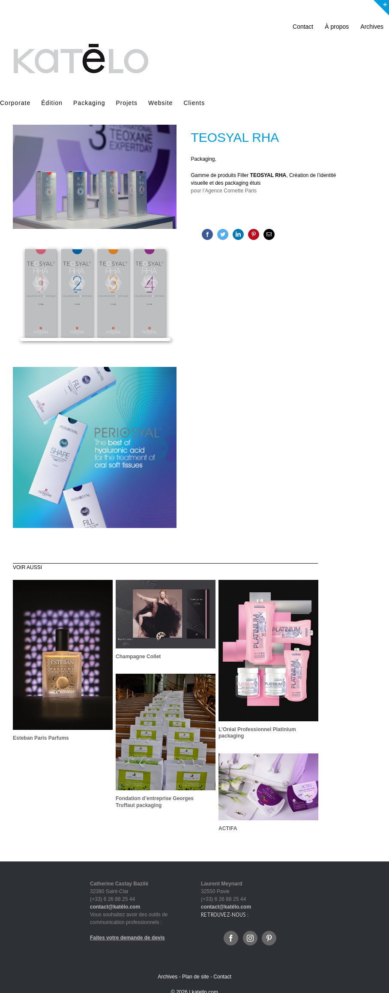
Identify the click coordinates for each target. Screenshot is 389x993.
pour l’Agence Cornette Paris (224, 191)
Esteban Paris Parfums (41, 738)
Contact (222, 977)
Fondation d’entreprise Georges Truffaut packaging (155, 801)
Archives (167, 977)
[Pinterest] (253, 234)
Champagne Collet (138, 657)
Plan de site (195, 977)
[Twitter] (222, 234)
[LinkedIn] (238, 234)
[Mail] (269, 234)
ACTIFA (227, 828)
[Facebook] (207, 234)
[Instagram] (250, 938)
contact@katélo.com (115, 907)
